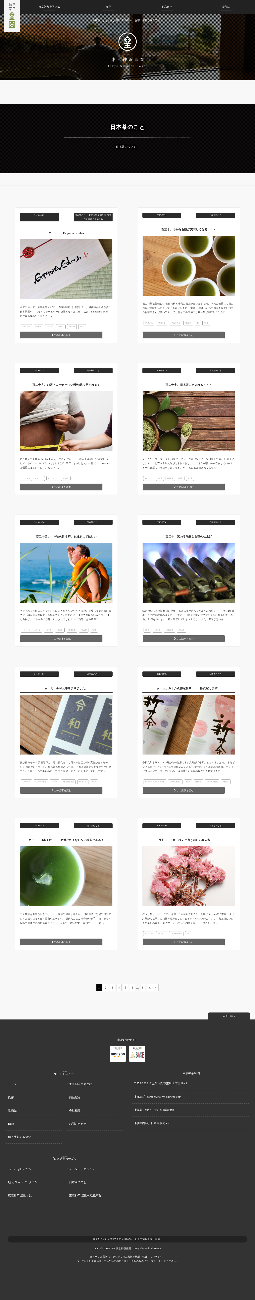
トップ (12, 1082)
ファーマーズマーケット (155, 782)
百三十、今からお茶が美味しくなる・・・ (188, 229)
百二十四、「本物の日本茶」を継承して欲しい (66, 536)
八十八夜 (27, 782)
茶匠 (82, 326)
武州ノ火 (149, 323)
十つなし (162, 933)
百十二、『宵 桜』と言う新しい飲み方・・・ (188, 840)
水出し (60, 630)
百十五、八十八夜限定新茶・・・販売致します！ (189, 688)
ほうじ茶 (27, 326)
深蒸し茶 (162, 323)
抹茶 (160, 478)
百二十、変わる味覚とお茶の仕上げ (189, 536)
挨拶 (108, 6)
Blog (11, 1122)
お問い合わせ (77, 1122)
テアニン (149, 478)
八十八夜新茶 (41, 782)
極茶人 (61, 326)
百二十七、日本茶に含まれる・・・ (189, 384)
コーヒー (39, 478)
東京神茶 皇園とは (97, 215)
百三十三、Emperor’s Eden (66, 233)
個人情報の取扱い (19, 1135)
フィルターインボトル (32, 630)
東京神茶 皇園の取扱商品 (85, 1194)
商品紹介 (167, 6)
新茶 (147, 630)
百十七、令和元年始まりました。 (66, 688)
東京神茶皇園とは (80, 1082)
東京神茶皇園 (69, 782)
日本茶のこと (81, 215)
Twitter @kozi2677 (19, 1167)
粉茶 (181, 478)
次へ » (153, 987)
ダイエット (53, 478)
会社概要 (75, 1109)
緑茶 (206, 323)
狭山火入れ (176, 323)
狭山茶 (72, 326)
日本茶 (50, 326)
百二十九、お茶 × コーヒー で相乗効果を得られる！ (66, 384)
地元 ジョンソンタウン (23, 1180)
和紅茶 (38, 326)
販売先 (226, 6)
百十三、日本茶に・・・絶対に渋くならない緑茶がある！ (66, 840)
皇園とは (49, 6)
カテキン (27, 478)
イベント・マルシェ (82, 1167)
